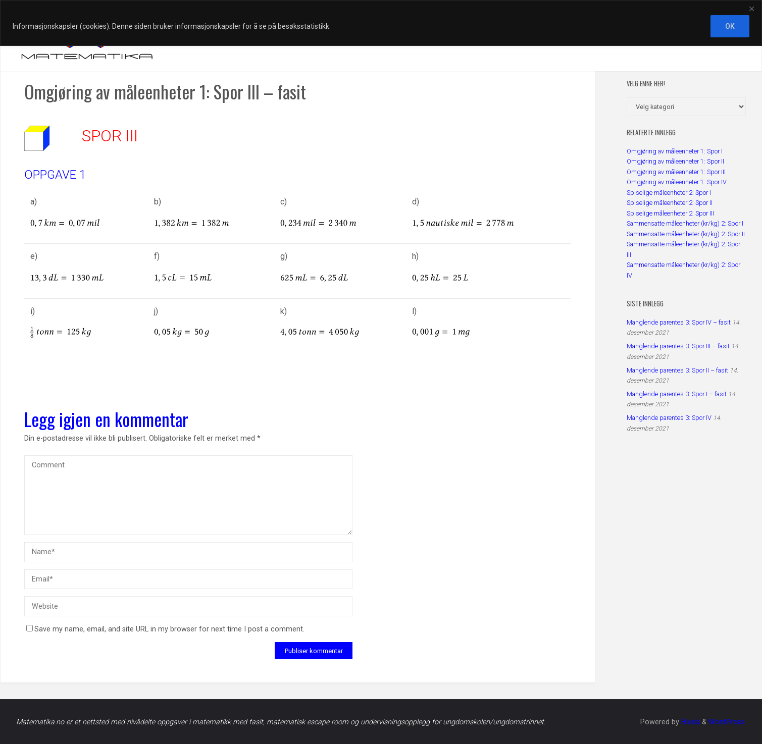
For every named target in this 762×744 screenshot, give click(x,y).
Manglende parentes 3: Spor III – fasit (678, 346)
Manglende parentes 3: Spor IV (669, 417)
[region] (381, 23)
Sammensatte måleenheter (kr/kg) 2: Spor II (686, 234)
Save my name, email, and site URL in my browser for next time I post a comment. (165, 629)
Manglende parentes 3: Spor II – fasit (677, 370)
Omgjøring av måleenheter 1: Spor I (675, 151)
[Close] (751, 9)
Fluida (689, 722)
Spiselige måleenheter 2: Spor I (669, 192)
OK (730, 26)
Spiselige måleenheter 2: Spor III (670, 213)
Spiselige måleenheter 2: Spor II (670, 202)
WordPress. (727, 722)
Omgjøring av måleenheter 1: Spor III (676, 172)
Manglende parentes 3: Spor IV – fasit (679, 322)
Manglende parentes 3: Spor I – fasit (677, 394)
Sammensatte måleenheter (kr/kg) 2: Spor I (685, 223)
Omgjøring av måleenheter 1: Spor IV (677, 182)
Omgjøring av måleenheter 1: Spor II (675, 161)
